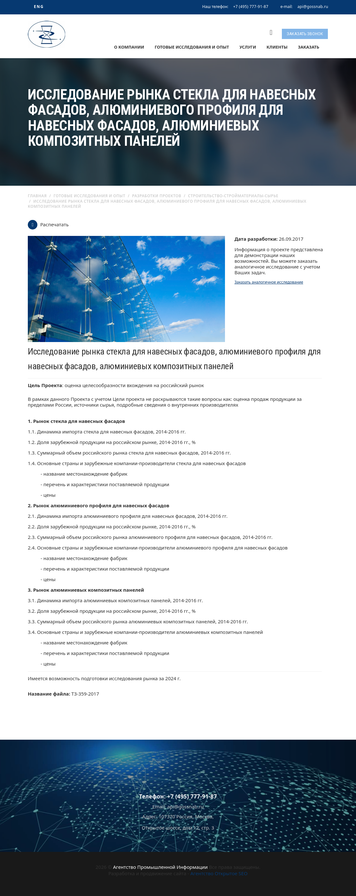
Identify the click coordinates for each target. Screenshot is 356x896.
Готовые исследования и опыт (192, 47)
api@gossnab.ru (313, 6)
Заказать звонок (305, 34)
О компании (129, 47)
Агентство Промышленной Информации (160, 867)
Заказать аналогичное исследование (269, 282)
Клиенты (277, 47)
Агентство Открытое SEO (219, 873)
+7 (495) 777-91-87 (250, 6)
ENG (39, 6)
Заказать (308, 47)
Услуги (247, 47)
